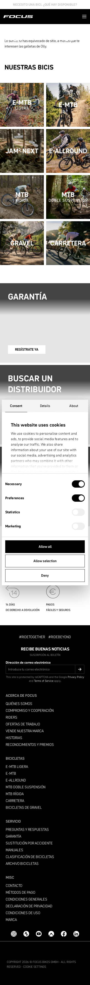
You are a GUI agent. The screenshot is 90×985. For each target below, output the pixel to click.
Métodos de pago (20, 892)
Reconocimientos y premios (30, 744)
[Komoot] (51, 934)
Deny (45, 575)
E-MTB (11, 773)
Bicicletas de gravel (24, 807)
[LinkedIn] (76, 934)
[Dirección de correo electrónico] (45, 669)
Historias (14, 737)
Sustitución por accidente (29, 843)
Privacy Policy (76, 677)
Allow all (45, 546)
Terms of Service (43, 681)
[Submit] (79, 669)
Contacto (14, 885)
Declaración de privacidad (29, 906)
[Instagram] (14, 934)
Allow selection (45, 560)
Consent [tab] (16, 405)
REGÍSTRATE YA (26, 349)
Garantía (13, 836)
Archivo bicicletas (22, 863)
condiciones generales (26, 899)
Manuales (14, 850)
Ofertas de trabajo (23, 724)
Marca (11, 919)
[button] (84, 16)
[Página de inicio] (18, 16)
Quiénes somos (19, 703)
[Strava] (26, 934)
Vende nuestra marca (25, 731)
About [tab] (73, 405)
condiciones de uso (23, 913)
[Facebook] (64, 934)
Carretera (15, 800)
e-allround (16, 780)
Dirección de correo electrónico (28, 662)
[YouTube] (39, 934)
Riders (11, 717)
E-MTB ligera (17, 766)
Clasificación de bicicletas (30, 856)
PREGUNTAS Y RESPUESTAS (27, 829)
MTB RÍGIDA (15, 793)
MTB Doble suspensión (25, 787)
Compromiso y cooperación (30, 710)
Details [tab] (45, 405)
